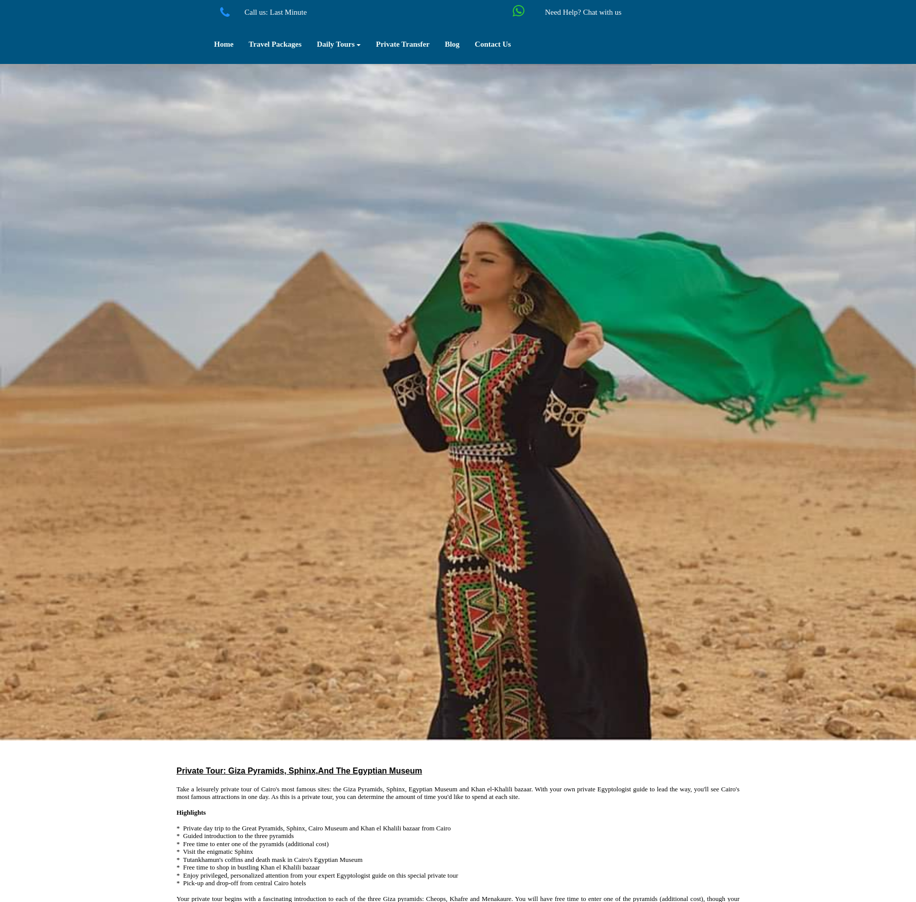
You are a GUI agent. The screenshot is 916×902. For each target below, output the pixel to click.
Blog (452, 44)
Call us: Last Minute (275, 12)
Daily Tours (339, 44)
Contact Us (493, 44)
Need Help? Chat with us (583, 12)
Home (223, 44)
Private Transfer (403, 44)
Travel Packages (275, 44)
